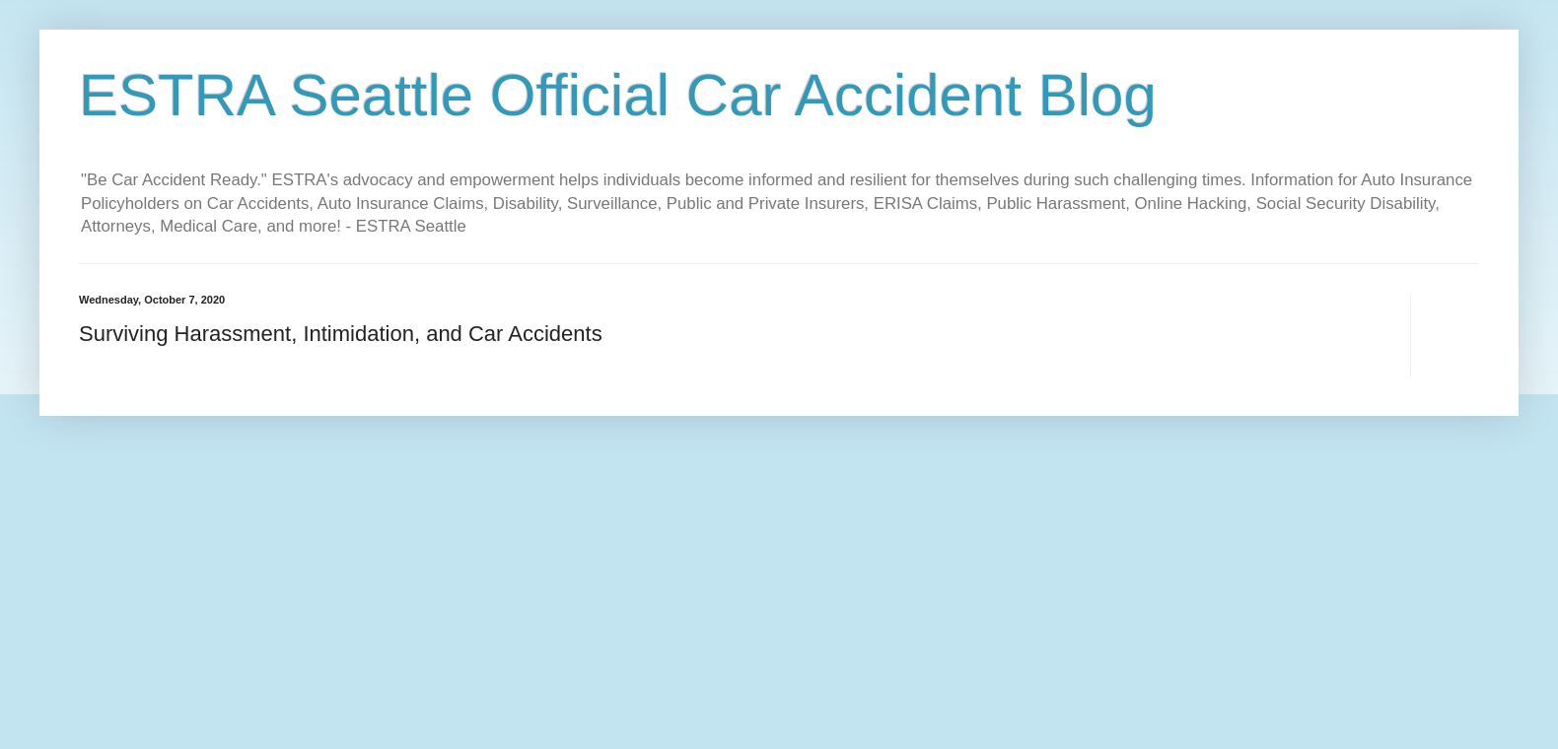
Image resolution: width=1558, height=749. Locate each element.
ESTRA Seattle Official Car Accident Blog (618, 95)
